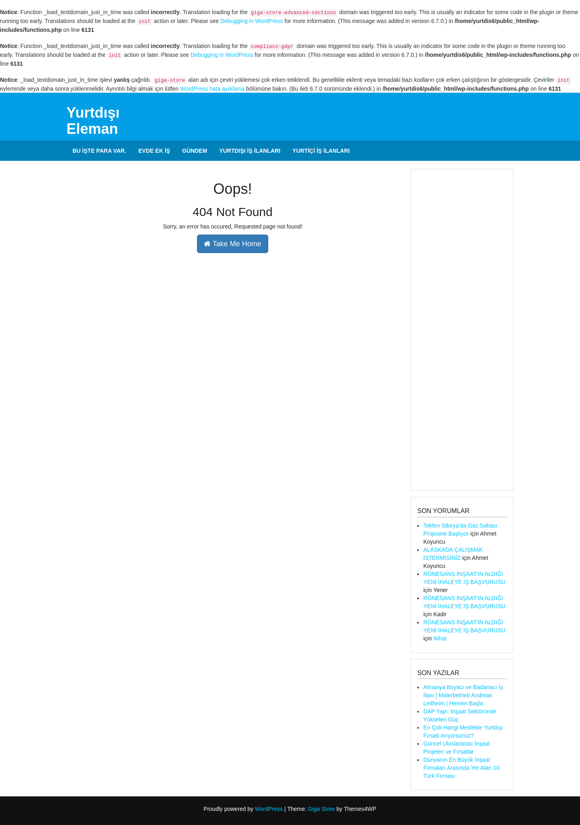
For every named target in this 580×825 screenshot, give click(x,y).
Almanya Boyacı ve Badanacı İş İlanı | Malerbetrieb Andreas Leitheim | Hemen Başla (463, 695)
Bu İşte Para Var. (99, 151)
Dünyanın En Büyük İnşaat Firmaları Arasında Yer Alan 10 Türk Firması (461, 767)
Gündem (194, 151)
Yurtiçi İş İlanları (321, 151)
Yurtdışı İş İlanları (249, 151)
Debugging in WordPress (251, 21)
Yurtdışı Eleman (93, 120)
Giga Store (321, 809)
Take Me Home (232, 244)
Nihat (440, 638)
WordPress (269, 809)
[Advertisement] (462, 329)
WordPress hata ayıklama (212, 88)
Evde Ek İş (154, 151)
